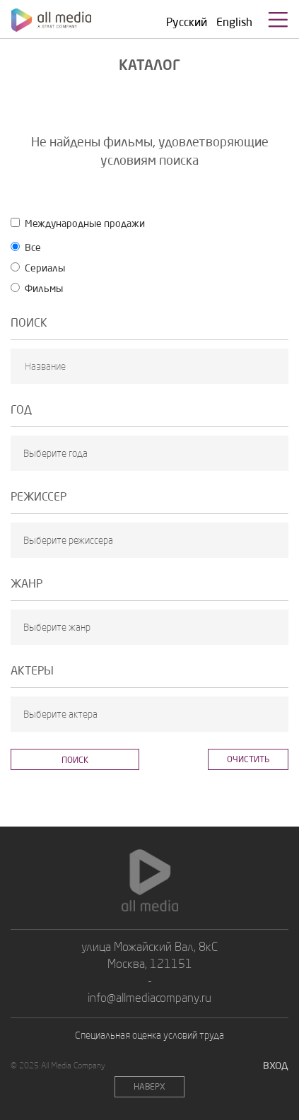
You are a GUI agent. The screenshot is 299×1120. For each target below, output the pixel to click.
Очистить (248, 759)
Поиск (74, 759)
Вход (275, 1065)
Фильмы (37, 288)
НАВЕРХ (149, 1086)
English (234, 22)
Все (26, 247)
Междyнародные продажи (78, 223)
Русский (186, 22)
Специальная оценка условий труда (149, 1035)
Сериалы (38, 268)
